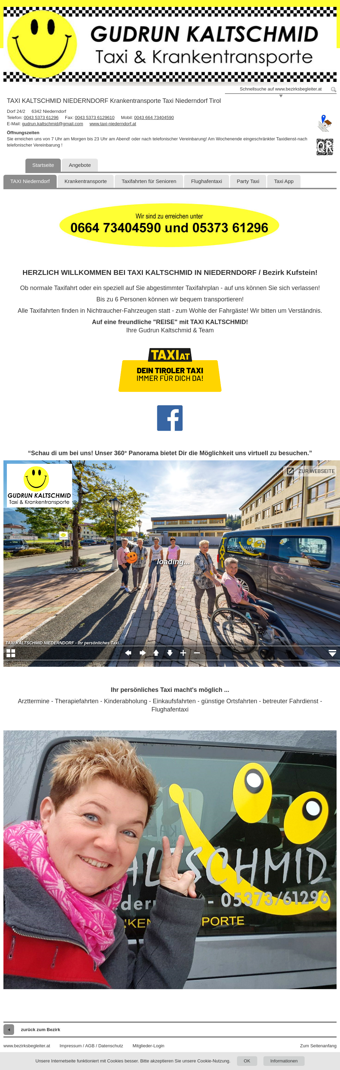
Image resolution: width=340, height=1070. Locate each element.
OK (247, 1060)
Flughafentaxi (206, 181)
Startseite (43, 165)
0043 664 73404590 (154, 117)
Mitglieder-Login (149, 1045)
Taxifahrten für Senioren (149, 181)
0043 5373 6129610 (95, 117)
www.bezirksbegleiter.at (26, 1045)
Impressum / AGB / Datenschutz (91, 1045)
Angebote (80, 165)
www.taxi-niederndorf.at (113, 123)
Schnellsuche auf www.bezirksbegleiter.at (280, 89)
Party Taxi (248, 181)
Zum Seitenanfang (318, 1045)
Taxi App (284, 181)
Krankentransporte (86, 181)
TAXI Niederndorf (30, 181)
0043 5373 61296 (41, 117)
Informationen (284, 1060)
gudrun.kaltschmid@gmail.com (52, 123)
